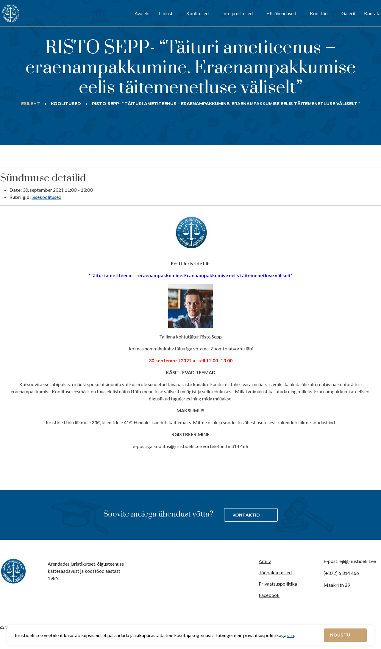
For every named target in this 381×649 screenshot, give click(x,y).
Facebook (269, 595)
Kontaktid (246, 515)
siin (290, 635)
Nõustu (340, 635)
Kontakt (372, 13)
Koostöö (319, 13)
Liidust (166, 13)
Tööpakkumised (275, 572)
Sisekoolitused (46, 197)
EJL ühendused (281, 13)
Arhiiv (265, 561)
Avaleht (142, 13)
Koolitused (197, 13)
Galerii (348, 13)
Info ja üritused (237, 13)
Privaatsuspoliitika (278, 583)
